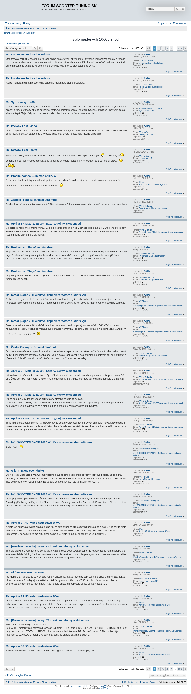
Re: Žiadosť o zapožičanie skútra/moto (32, 199)
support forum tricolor (80, 686)
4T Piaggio (143, 301)
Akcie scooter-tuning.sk (149, 449)
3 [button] (163, 48)
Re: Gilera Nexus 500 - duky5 (25, 470)
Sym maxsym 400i (146, 111)
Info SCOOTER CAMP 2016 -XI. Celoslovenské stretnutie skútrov (157, 454)
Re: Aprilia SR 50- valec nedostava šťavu (33, 522)
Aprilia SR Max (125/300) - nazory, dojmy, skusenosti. (161, 232)
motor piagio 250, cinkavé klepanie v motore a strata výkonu (158, 306)
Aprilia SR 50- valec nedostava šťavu (154, 531)
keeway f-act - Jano (147, 134)
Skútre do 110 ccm (147, 254)
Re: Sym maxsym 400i (20, 102)
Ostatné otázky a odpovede (150, 108)
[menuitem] (26, 23)
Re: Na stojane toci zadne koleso (28, 54)
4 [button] (167, 48)
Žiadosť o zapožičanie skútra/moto (153, 208)
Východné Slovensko (148, 579)
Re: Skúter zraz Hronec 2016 (25, 572)
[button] (148, 48)
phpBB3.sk (103, 688)
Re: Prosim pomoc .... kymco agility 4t (31, 175)
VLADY (147, 54)
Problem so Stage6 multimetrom (152, 256)
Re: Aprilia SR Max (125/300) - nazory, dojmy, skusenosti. (44, 223)
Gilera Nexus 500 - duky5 (149, 479)
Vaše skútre (144, 132)
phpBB (103, 686)
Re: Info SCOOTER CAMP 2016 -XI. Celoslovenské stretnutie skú (49, 442)
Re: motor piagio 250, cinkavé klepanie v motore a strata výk (46, 294)
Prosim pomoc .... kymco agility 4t (153, 184)
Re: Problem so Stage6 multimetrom (30, 247)
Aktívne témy (29, 33)
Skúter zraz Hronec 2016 (149, 581)
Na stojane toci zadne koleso (151, 63)
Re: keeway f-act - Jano (21, 125)
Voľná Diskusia (145, 206)
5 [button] (171, 48)
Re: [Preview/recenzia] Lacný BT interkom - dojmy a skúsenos (47, 546)
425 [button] (180, 48)
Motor (141, 182)
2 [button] (158, 48)
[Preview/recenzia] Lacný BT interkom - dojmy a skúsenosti (157, 557)
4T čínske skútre (146, 61)
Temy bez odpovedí (13, 33)
